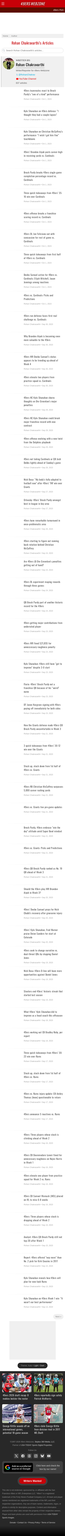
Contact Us (22, 1523)
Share (62, 3)
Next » (58, 1317)
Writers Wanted (32, 1481)
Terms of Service (48, 1523)
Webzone (32, 3)
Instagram (35, 1455)
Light (36, 1365)
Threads (29, 1455)
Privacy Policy (34, 1523)
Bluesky (42, 1455)
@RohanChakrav (27, 74)
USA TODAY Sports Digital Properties (36, 1445)
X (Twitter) (16, 1455)
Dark (42, 1365)
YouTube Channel (27, 79)
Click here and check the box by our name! (48, 1467)
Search (56, 3)
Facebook (22, 1455)
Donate (13, 1523)
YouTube (48, 1455)
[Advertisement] (32, 23)
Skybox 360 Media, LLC (44, 1442)
